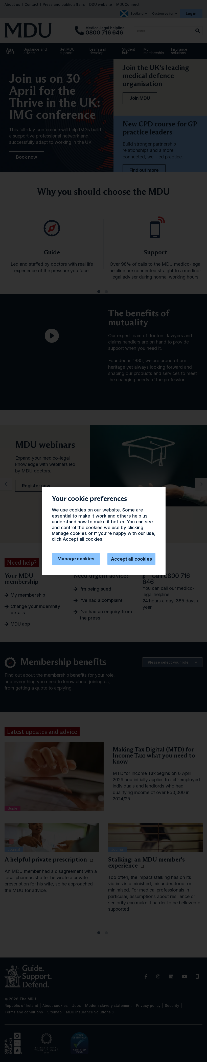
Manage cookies (75, 558)
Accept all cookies (131, 559)
